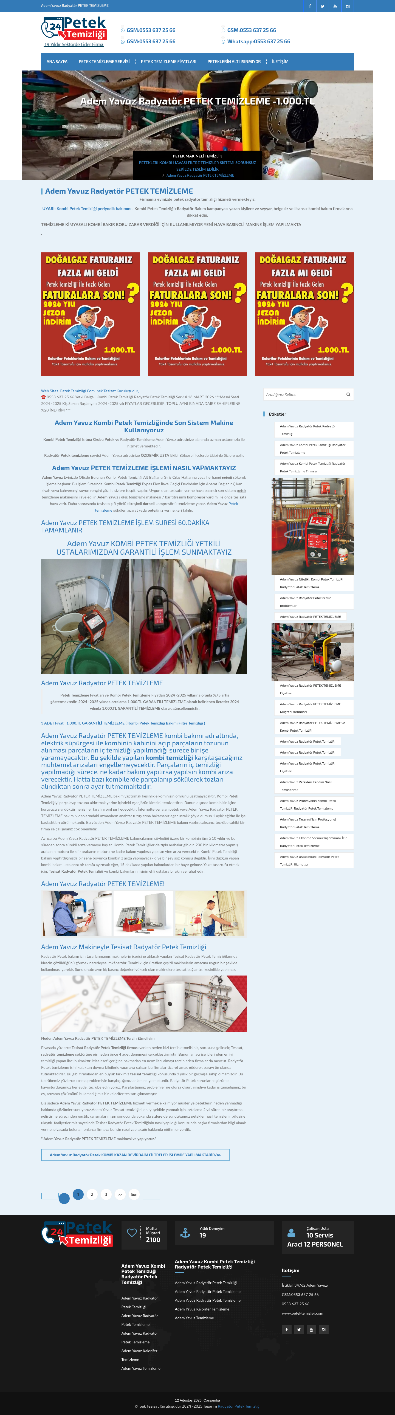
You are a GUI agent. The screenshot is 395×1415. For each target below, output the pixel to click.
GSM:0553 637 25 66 (151, 30)
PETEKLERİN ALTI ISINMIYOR (234, 61)
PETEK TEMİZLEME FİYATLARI (168, 61)
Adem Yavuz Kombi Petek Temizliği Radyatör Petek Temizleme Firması (313, 467)
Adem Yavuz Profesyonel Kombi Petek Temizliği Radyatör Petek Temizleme (308, 804)
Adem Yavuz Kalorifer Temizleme (139, 1355)
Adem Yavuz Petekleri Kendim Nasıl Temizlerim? (306, 785)
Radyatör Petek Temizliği (239, 1406)
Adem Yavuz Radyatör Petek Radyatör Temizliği (308, 430)
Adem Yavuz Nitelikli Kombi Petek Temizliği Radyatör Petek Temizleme (311, 583)
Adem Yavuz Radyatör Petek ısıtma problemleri (306, 601)
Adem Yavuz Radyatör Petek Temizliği (307, 741)
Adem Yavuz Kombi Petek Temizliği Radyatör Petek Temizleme (313, 448)
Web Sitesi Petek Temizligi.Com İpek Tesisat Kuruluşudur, (90, 390)
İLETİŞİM (280, 61)
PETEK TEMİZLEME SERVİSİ (104, 61)
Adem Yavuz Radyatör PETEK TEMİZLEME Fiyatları (310, 689)
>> (120, 1194)
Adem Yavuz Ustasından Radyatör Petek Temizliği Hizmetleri (309, 860)
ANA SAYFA (57, 61)
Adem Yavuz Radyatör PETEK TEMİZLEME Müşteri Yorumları (310, 708)
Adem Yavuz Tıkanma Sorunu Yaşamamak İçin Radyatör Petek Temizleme (313, 841)
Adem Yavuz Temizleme (141, 1368)
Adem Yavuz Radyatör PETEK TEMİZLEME (102, 683)
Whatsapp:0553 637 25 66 (258, 41)
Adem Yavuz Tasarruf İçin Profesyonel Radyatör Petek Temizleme (308, 823)
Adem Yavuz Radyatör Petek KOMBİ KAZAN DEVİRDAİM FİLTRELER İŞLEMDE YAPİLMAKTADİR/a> (135, 1154)
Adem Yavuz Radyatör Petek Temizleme (140, 1320)
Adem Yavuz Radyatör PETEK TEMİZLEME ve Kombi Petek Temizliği (312, 726)
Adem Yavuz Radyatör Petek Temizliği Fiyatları (307, 767)
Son (134, 1194)
